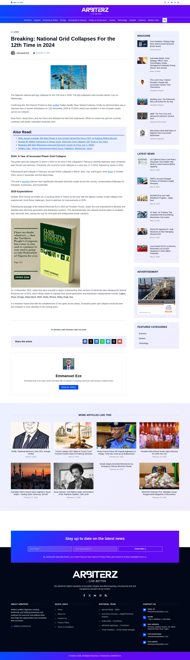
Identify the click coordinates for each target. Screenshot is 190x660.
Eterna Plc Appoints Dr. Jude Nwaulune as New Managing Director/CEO (161, 231)
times (110, 172)
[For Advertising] (144, 634)
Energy (63, 20)
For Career (153, 641)
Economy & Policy (50, 20)
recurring (26, 181)
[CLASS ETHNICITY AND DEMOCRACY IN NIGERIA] (45, 287)
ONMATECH (116, 656)
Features (142, 20)
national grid (59, 330)
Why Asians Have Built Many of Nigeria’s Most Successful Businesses (163, 133)
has (37, 95)
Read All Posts (69, 387)
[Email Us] (144, 609)
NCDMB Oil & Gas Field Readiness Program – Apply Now (161, 197)
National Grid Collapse (76, 330)
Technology (122, 20)
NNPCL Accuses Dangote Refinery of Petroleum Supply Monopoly (162, 181)
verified (56, 105)
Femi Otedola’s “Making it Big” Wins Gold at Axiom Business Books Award (162, 43)
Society (112, 20)
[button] (165, 20)
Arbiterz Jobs (153, 20)
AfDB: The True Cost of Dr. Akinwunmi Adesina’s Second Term (162, 116)
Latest (16, 32)
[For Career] (144, 642)
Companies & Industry (77, 20)
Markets (37, 20)
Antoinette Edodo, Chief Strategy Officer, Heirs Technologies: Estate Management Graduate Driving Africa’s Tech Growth (162, 63)
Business (28, 20)
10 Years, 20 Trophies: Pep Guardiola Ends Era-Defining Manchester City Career (161, 214)
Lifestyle (132, 20)
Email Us (151, 609)
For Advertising (154, 634)
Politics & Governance (98, 20)
